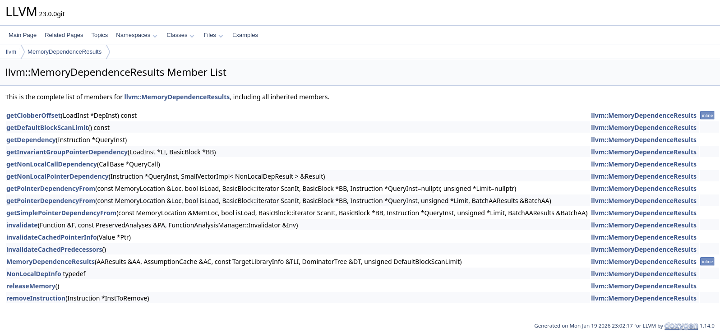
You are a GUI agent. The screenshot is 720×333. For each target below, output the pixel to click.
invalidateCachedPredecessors (54, 249)
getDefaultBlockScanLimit (47, 127)
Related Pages (64, 35)
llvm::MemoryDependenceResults (177, 96)
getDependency (31, 139)
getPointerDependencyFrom (50, 188)
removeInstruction (35, 298)
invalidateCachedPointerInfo (51, 237)
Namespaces (136, 35)
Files (213, 35)
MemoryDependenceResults (65, 51)
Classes (180, 35)
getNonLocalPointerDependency (57, 176)
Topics (99, 35)
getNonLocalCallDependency (51, 164)
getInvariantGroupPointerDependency (67, 152)
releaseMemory (30, 286)
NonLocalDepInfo (33, 273)
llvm (11, 51)
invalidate (22, 225)
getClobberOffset (33, 115)
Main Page (23, 35)
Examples (245, 35)
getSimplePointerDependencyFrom (61, 212)
